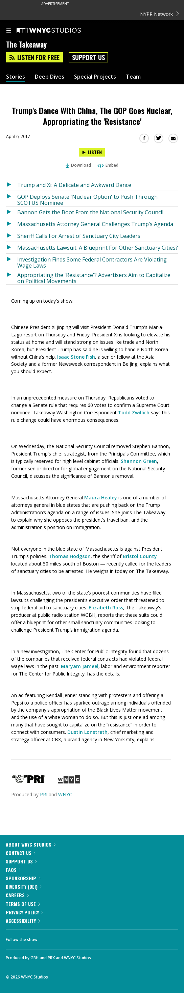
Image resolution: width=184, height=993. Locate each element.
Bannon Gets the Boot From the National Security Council (90, 212)
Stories (15, 77)
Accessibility (23, 920)
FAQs (13, 869)
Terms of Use (23, 903)
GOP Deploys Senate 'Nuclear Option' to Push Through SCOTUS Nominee (87, 199)
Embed (107, 165)
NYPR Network (159, 14)
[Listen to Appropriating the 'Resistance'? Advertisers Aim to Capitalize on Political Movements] (11, 276)
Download (78, 165)
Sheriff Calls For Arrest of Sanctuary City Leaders (78, 236)
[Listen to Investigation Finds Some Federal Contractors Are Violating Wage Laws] (11, 261)
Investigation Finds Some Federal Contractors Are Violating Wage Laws (92, 262)
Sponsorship (23, 878)
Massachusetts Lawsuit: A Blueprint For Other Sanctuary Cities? (97, 247)
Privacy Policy (24, 912)
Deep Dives (49, 77)
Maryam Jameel (79, 666)
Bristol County (140, 556)
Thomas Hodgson (70, 556)
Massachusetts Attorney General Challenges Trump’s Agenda (95, 224)
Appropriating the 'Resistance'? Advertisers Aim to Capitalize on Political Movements (93, 277)
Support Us (88, 57)
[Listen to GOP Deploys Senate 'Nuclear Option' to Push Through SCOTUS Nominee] (11, 198)
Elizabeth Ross (106, 607)
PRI (43, 794)
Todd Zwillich (134, 412)
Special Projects (95, 77)
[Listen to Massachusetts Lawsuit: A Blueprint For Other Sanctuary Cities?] (11, 247)
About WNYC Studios (30, 844)
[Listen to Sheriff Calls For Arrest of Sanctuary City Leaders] (11, 236)
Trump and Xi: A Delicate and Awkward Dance (74, 185)
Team (133, 77)
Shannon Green (139, 461)
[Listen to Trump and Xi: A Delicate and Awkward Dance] (11, 185)
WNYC (65, 794)
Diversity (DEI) (24, 886)
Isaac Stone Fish (76, 357)
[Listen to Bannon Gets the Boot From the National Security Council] (11, 212)
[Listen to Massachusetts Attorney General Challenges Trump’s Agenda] (11, 224)
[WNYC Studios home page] (57, 31)
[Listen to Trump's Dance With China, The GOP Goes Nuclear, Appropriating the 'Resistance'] (92, 152)
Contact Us (21, 852)
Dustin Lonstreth (87, 732)
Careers (17, 895)
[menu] (8, 31)
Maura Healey (100, 497)
